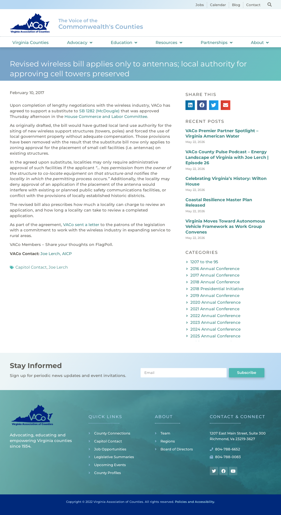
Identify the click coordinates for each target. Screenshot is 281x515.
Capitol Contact (31, 267)
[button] (270, 4)
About (260, 42)
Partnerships (216, 42)
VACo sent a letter (81, 224)
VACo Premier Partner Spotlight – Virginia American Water (221, 133)
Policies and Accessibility (194, 502)
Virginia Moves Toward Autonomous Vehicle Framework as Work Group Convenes (225, 227)
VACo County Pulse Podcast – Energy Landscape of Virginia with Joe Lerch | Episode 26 (227, 157)
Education (124, 42)
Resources (169, 42)
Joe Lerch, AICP (56, 253)
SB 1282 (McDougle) (99, 111)
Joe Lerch (58, 267)
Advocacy (79, 42)
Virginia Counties (30, 42)
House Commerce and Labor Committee (105, 116)
